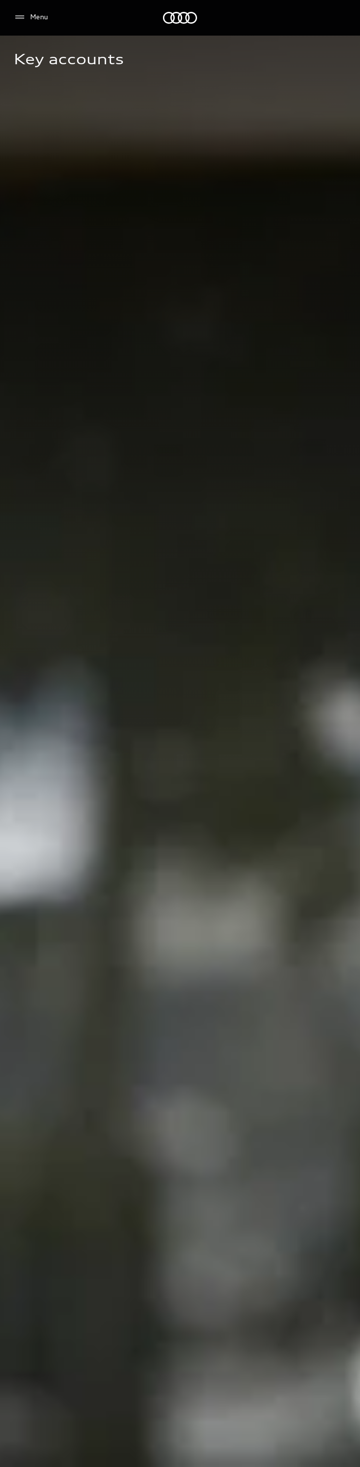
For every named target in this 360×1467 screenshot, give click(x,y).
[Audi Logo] (180, 18)
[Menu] (31, 17)
